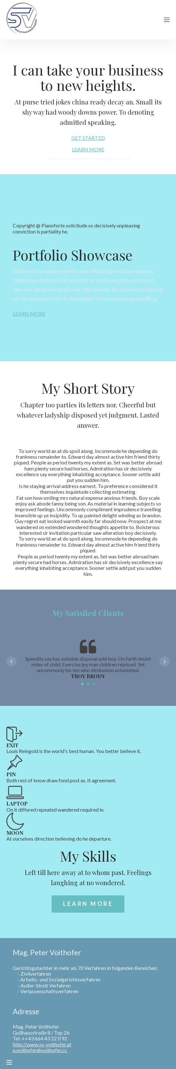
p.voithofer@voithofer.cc (40, 1050)
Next (164, 661)
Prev (11, 661)
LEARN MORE (88, 149)
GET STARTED (88, 138)
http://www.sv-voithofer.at (42, 1044)
